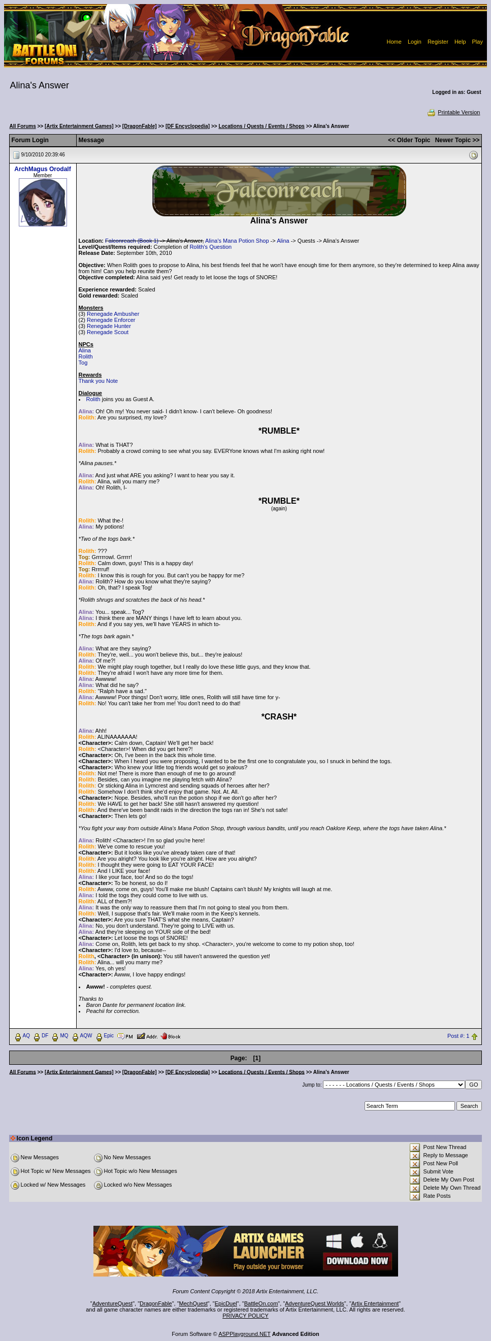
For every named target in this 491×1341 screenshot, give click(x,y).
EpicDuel (226, 1303)
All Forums (23, 126)
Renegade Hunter (109, 326)
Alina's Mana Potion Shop (237, 241)
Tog (83, 362)
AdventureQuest (112, 1303)
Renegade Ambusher (113, 314)
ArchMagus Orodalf (42, 169)
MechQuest (193, 1303)
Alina (283, 241)
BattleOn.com (261, 1303)
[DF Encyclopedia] (188, 126)
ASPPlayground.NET (244, 1334)
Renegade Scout (107, 332)
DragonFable (156, 1303)
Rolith (86, 356)
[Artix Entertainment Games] (79, 126)
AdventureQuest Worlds (314, 1303)
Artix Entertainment (375, 1303)
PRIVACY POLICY (245, 1316)
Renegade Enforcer (111, 320)
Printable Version (453, 112)
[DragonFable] (139, 126)
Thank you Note (98, 381)
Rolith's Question (210, 247)
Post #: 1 (458, 1036)
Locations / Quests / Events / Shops (261, 126)
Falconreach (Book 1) (131, 241)
